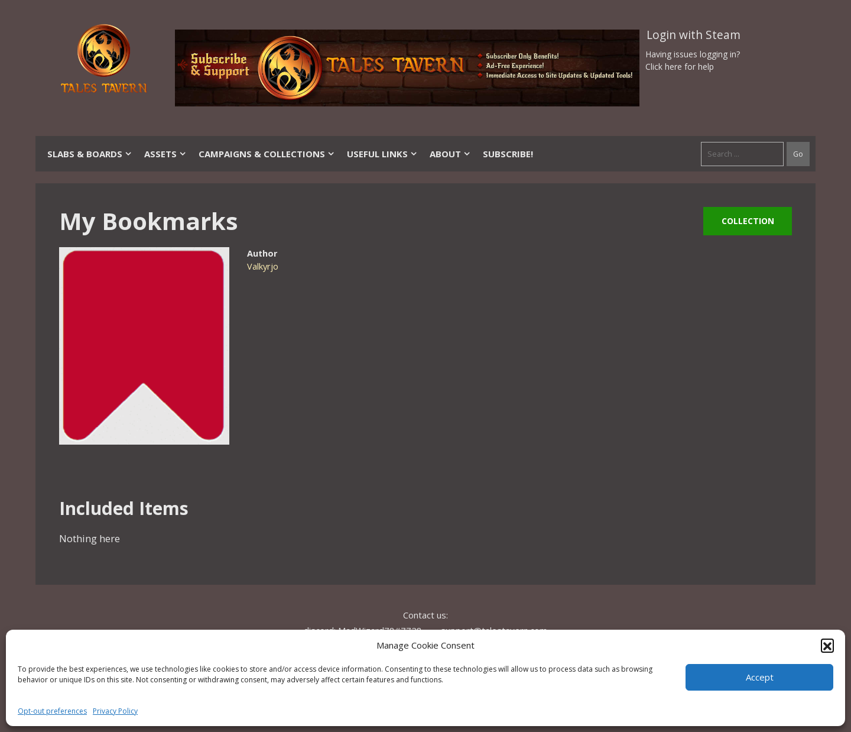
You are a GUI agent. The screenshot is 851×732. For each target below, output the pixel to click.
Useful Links (382, 153)
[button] (827, 645)
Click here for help (679, 66)
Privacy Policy (115, 711)
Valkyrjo (262, 266)
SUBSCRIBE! (508, 154)
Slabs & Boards (89, 153)
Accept (760, 677)
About (450, 153)
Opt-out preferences (52, 711)
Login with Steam (693, 35)
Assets (165, 153)
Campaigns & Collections (267, 153)
